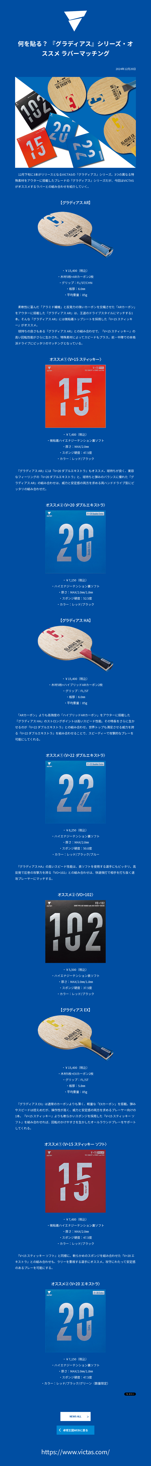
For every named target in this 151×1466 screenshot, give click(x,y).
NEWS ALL (75, 1416)
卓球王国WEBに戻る (75, 1430)
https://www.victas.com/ (75, 1451)
